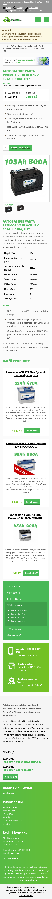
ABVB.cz (13, 46)
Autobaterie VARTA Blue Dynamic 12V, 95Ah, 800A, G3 (26, 445)
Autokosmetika (10, 807)
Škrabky (6, 817)
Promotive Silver (19, 617)
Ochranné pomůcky (12, 820)
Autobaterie (13, 586)
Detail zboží (32, 430)
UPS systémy (14, 629)
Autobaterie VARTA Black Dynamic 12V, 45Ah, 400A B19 (25, 516)
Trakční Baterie (15, 598)
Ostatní (6, 824)
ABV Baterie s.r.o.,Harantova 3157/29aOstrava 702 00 (13, 841)
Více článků (10, 776)
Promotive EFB (18, 621)
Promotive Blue (18, 614)
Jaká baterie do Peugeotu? (18, 769)
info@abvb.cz (16, 853)
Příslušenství (14, 635)
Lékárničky (8, 814)
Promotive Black (36, 46)
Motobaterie (13, 592)
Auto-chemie (9, 810)
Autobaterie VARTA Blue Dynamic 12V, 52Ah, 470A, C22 (26, 374)
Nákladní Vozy (23, 46)
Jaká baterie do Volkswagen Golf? (22, 761)
